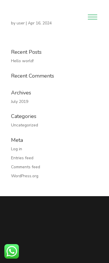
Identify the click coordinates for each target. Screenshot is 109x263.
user (21, 23)
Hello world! (22, 61)
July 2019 (19, 101)
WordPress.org (24, 176)
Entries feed (22, 158)
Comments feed (25, 167)
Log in (16, 149)
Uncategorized (24, 125)
